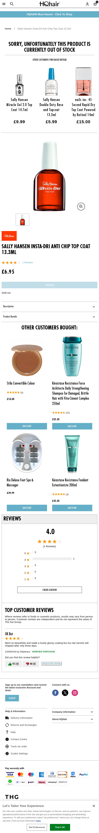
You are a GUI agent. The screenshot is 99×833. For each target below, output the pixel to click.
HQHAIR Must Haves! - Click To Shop (49, 14)
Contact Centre (16, 739)
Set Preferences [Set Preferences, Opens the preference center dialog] (37, 827)
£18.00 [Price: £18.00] (10, 399)
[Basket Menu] (95, 4)
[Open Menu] (4, 4)
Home (8, 28)
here (38, 821)
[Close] (93, 805)
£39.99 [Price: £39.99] (10, 493)
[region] (49, 817)
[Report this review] (51, 663)
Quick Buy (32, 427)
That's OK (60, 827)
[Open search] (12, 4)
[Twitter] (65, 695)
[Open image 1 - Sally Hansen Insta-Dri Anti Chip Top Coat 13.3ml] (22, 220)
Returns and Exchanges (21, 725)
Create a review (49, 590)
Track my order (16, 746)
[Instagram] (75, 695)
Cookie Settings (16, 754)
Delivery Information (19, 718)
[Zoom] (81, 206)
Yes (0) (13, 664)
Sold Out (50, 285)
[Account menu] (87, 4)
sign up (12, 698)
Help (10, 732)
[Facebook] (55, 695)
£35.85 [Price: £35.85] (56, 501)
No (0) (31, 664)
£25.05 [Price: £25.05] (56, 419)
